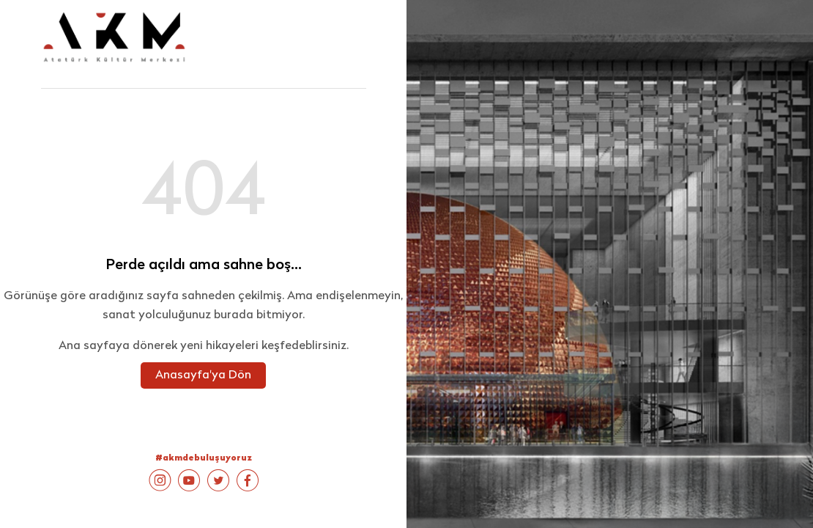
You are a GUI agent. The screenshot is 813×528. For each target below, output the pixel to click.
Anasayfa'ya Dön (203, 375)
